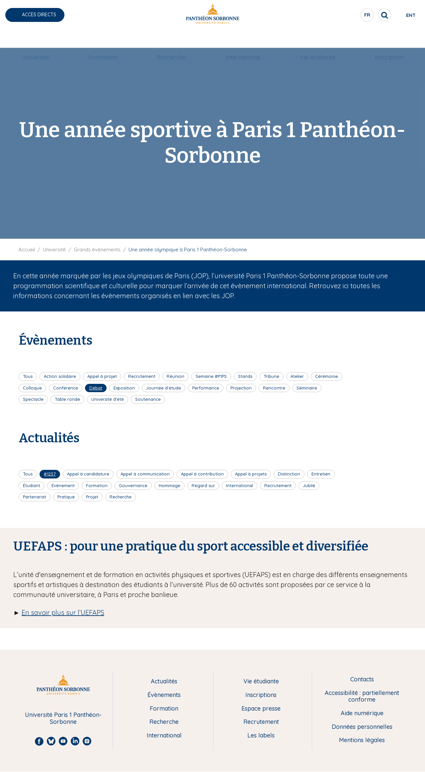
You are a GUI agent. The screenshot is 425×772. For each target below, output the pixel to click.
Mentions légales (362, 740)
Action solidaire (60, 376)
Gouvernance (133, 485)
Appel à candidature (88, 473)
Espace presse (261, 708)
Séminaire (307, 387)
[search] (360, 15)
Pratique (66, 496)
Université (35, 39)
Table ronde (67, 399)
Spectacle (33, 399)
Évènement (63, 485)
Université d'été (107, 399)
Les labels (261, 735)
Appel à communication (145, 473)
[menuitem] (35, 39)
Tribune (271, 376)
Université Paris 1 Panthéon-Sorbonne (63, 718)
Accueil (27, 249)
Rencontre (274, 387)
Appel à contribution (202, 473)
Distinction (289, 473)
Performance (205, 387)
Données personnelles (362, 727)
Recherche (171, 39)
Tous (28, 376)
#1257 (50, 473)
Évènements (164, 695)
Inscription (389, 39)
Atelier (297, 376)
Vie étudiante (317, 39)
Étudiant (31, 485)
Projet (92, 496)
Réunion (175, 376)
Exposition (124, 387)
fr (343, 16)
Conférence (65, 387)
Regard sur (203, 485)
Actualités (164, 681)
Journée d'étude (163, 387)
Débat (95, 387)
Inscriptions (261, 695)
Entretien (320, 473)
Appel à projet (102, 376)
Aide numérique (362, 713)
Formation (103, 39)
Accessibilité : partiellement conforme (362, 696)
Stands (245, 376)
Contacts (362, 679)
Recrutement (141, 376)
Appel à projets (251, 473)
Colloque (32, 387)
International (242, 39)
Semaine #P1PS (211, 376)
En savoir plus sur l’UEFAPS (63, 612)
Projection (241, 387)
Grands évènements (97, 249)
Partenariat (34, 496)
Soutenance (148, 399)
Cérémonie (326, 376)
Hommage (169, 485)
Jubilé (309, 485)
